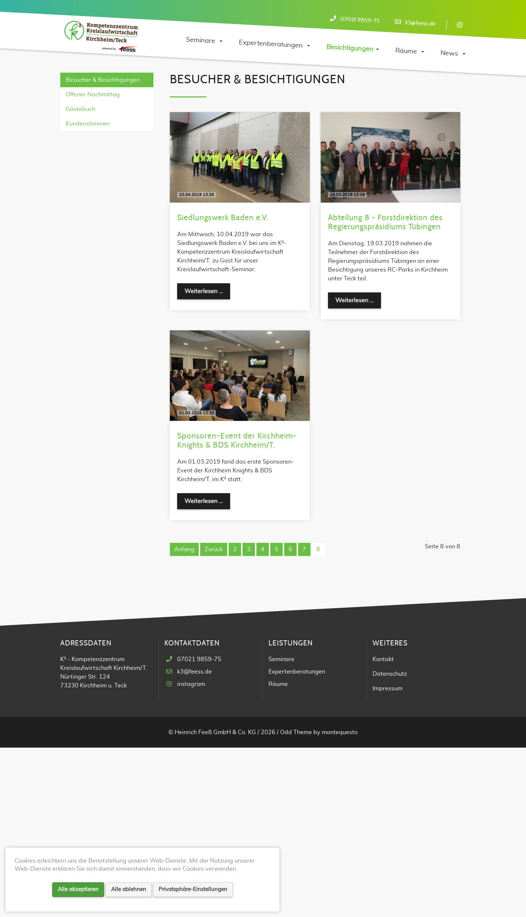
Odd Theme (296, 902)
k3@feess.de (420, 23)
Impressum (388, 858)
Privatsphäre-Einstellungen (193, 889)
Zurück (214, 719)
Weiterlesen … (207, 460)
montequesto (340, 902)
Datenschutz (390, 843)
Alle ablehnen (128, 889)
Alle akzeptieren (78, 889)
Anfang (184, 719)
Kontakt (383, 829)
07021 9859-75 (360, 20)
